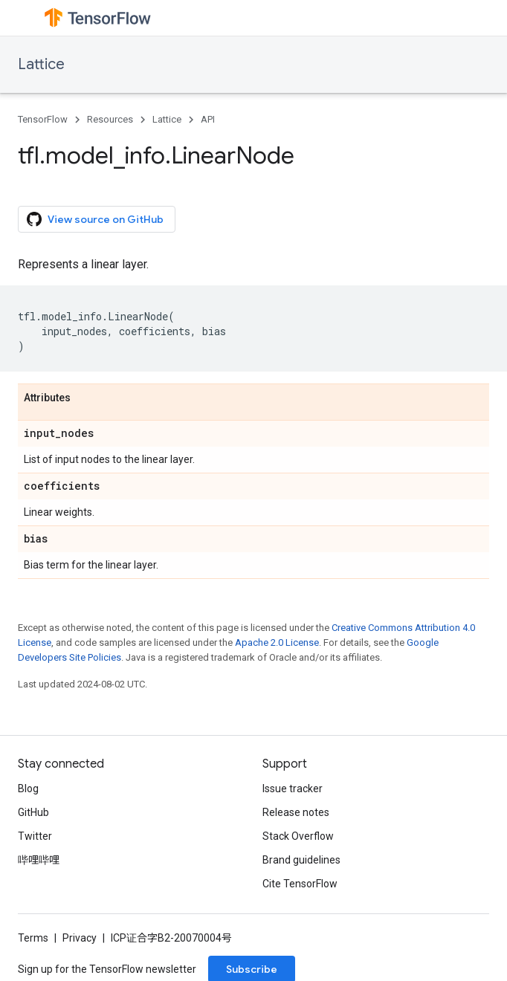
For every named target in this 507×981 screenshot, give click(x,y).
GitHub (33, 812)
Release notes (295, 812)
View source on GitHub (95, 219)
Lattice (41, 64)
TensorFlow (43, 119)
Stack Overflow (298, 836)
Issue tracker (292, 788)
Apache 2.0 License (277, 642)
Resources (110, 119)
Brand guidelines (301, 860)
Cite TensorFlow (300, 884)
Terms (33, 938)
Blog (28, 788)
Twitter (35, 836)
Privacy (79, 938)
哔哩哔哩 (38, 860)
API (208, 119)
